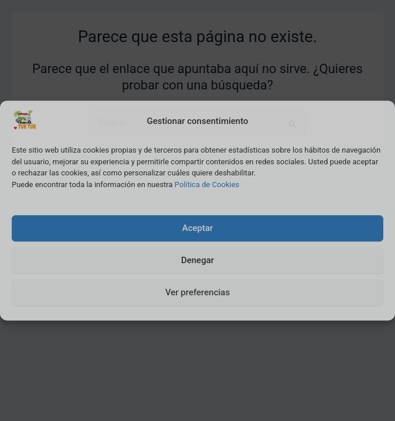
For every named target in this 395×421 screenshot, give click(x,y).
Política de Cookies (207, 184)
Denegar (197, 260)
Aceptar (197, 228)
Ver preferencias (197, 292)
